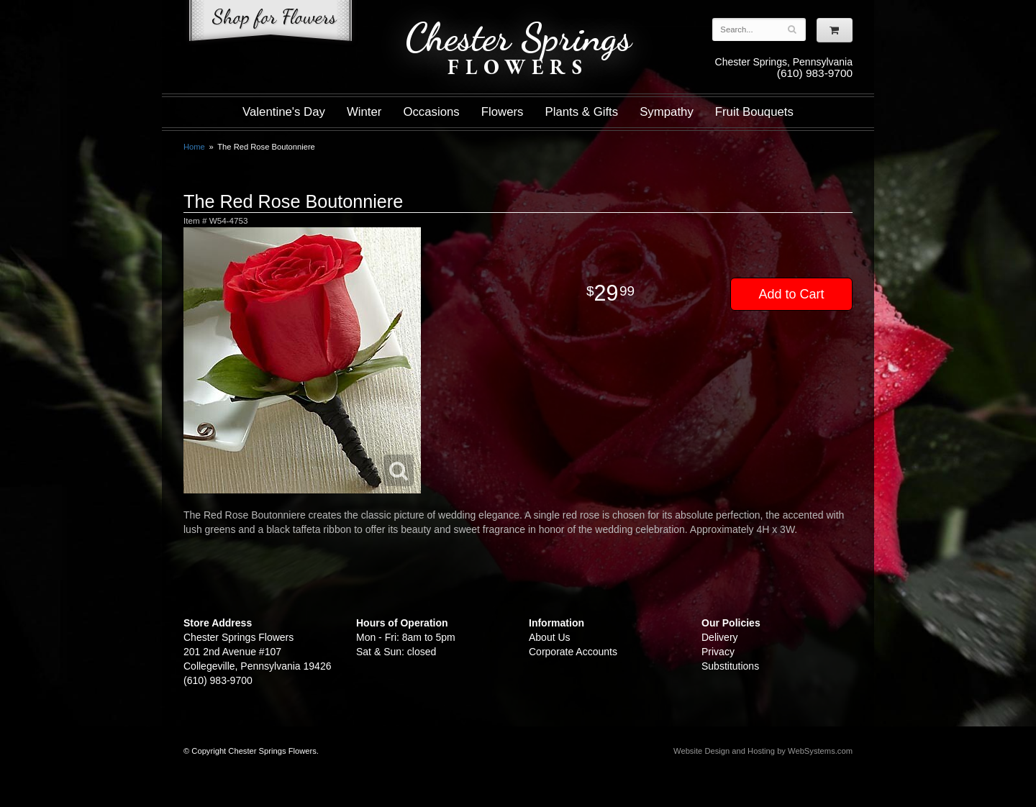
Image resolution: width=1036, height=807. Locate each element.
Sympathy (667, 112)
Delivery (719, 637)
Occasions (431, 112)
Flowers (502, 112)
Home (194, 146)
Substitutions (730, 666)
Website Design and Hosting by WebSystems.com (763, 751)
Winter (364, 112)
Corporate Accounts (573, 651)
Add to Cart (791, 294)
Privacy (718, 651)
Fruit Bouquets (754, 112)
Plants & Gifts (582, 112)
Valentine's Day (283, 112)
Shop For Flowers (270, 23)
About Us (550, 637)
